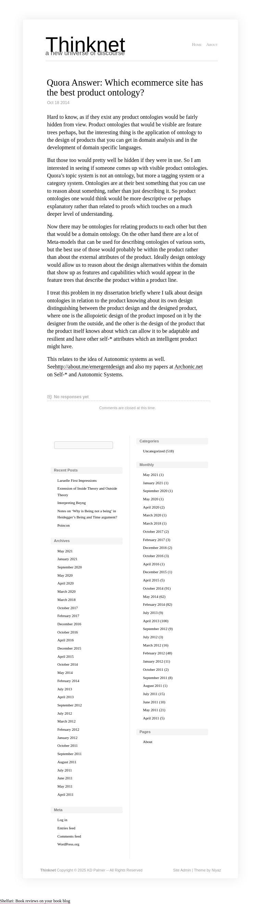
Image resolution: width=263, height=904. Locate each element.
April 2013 (66, 697)
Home (197, 44)
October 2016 (68, 632)
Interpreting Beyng (72, 503)
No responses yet (71, 396)
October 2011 (68, 745)
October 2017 (68, 608)
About (211, 44)
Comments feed (69, 836)
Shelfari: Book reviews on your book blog (35, 901)
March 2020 (67, 591)
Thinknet (85, 44)
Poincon (64, 525)
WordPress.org (68, 844)
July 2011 (65, 770)
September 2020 (70, 567)
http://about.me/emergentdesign (90, 366)
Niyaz (216, 870)
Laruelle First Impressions (77, 480)
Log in (62, 820)
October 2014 (68, 664)
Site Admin (182, 870)
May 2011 (65, 786)
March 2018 (67, 600)
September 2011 (70, 754)
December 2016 (70, 624)
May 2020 (65, 575)
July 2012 (65, 713)
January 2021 (68, 559)
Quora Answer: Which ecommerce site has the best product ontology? (125, 87)
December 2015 (70, 648)
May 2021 (65, 551)
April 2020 (66, 583)
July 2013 (65, 689)
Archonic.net (188, 366)
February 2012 (68, 729)
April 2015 (66, 656)
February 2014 (68, 681)
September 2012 (70, 705)
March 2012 (67, 721)
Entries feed (67, 828)
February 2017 (68, 616)
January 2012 (68, 738)
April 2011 (66, 794)
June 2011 (65, 778)
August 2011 (67, 762)
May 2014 (65, 672)
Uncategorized (154, 451)
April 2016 (66, 640)
